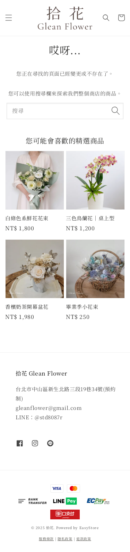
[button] (8, 17)
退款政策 (83, 538)
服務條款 (46, 538)
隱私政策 (65, 538)
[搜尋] (115, 110)
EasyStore (89, 527)
